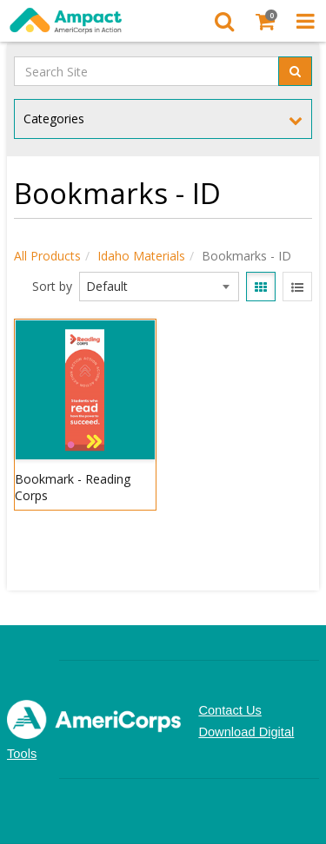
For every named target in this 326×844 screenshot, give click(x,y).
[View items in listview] (297, 286)
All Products (47, 255)
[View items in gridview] (261, 286)
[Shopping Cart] (264, 21)
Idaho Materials (141, 255)
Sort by (52, 286)
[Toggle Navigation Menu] (305, 21)
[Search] (223, 21)
